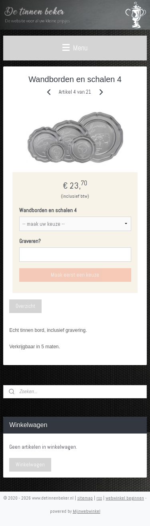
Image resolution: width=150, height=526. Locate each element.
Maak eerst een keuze (75, 274)
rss (99, 498)
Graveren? (30, 241)
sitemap (85, 498)
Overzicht (25, 306)
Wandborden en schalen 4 (48, 210)
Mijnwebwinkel (86, 511)
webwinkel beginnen (125, 498)
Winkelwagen (30, 464)
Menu (75, 48)
